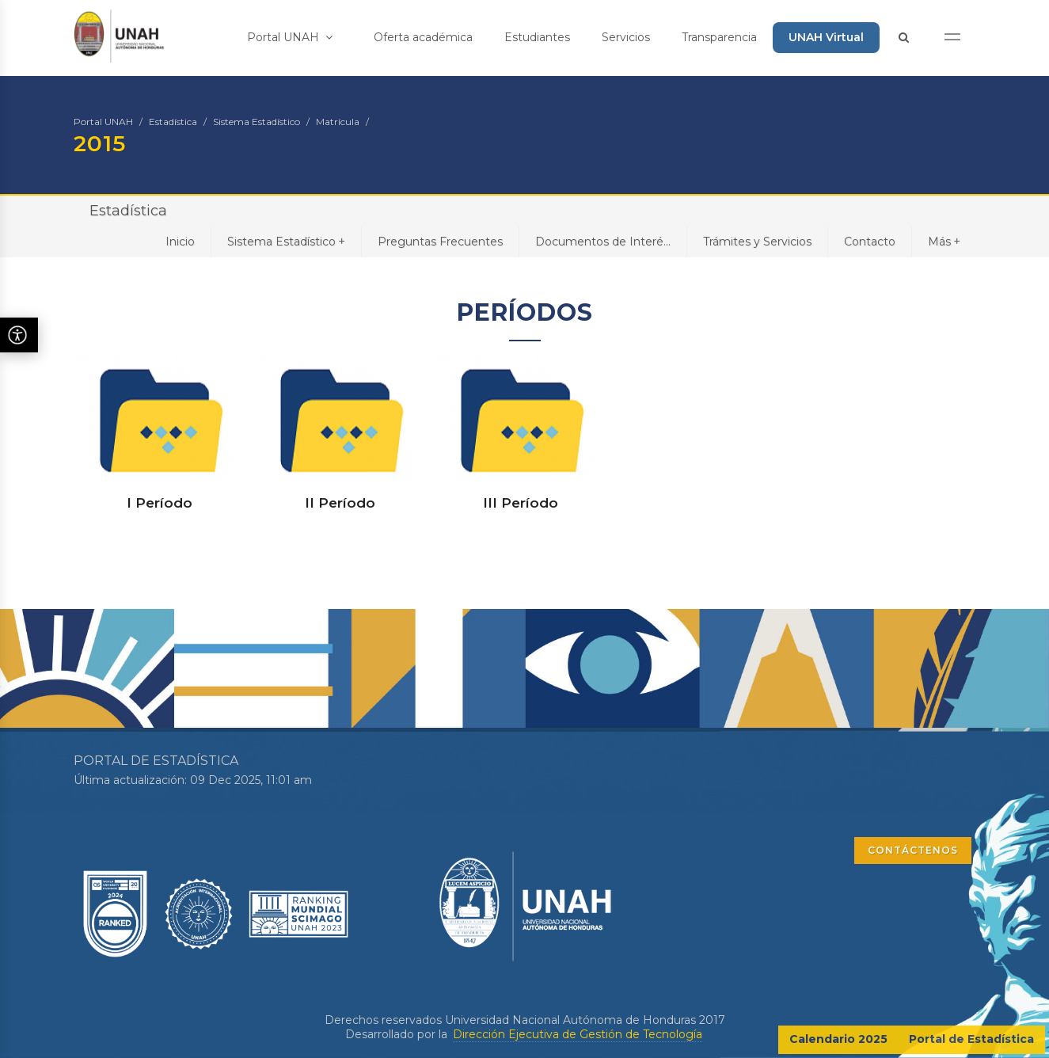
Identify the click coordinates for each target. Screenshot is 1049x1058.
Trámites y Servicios (757, 241)
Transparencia (719, 37)
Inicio (180, 241)
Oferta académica (423, 37)
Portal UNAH (290, 37)
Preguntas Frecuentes (440, 241)
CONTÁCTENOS (913, 850)
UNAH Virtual (826, 37)
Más (944, 241)
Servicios (626, 37)
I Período (159, 503)
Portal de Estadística (971, 1039)
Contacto (869, 241)
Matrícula (337, 121)
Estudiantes (537, 37)
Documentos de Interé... (603, 241)
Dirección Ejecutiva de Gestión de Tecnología (577, 1034)
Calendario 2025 (838, 1039)
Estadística (173, 121)
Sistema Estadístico (256, 121)
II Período (340, 503)
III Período (520, 503)
